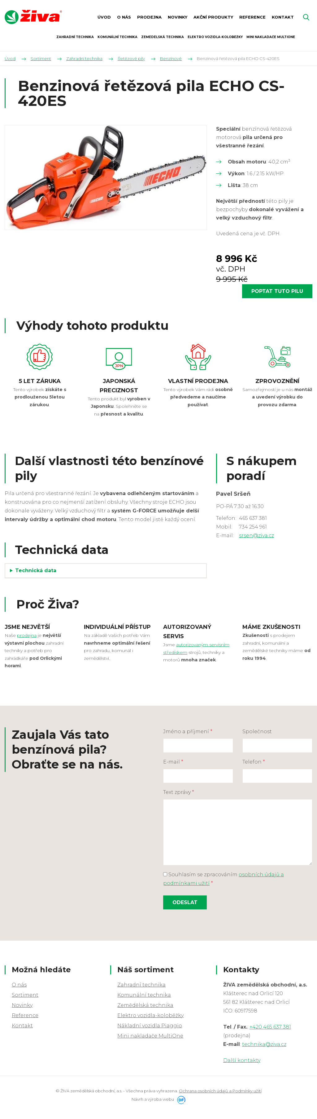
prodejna (27, 635)
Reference (25, 1015)
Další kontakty (241, 1060)
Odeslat (185, 902)
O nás (19, 985)
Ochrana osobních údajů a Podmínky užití (220, 1090)
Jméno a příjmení (187, 731)
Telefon (253, 762)
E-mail (173, 762)
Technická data (35, 570)
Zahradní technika (141, 985)
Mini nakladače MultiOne (150, 1036)
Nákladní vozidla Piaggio (149, 1026)
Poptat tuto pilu (277, 291)
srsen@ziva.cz (256, 535)
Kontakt (22, 1026)
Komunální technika (144, 995)
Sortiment (25, 995)
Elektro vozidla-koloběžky (150, 1015)
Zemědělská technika (145, 1005)
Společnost (257, 731)
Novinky (22, 1005)
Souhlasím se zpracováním (223, 879)
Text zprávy (178, 792)
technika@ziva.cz (264, 1044)
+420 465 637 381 (270, 1027)
